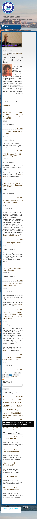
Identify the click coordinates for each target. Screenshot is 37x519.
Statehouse (5, 417)
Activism (6, 396)
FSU (16, 174)
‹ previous (9, 373)
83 (4, 376)
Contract (12, 399)
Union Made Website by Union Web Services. (10, 509)
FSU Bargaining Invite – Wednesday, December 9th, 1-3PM (12, 185)
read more (20, 128)
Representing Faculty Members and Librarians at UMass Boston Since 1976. (18, 20)
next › (12, 376)
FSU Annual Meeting (11, 476)
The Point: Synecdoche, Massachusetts (12, 269)
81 (14, 375)
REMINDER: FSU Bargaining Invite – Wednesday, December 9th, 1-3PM (12, 115)
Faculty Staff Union (11, 17)
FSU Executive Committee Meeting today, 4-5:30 (12, 155)
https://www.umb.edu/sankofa (10, 235)
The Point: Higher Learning (12, 243)
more (21, 501)
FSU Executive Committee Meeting (12, 437)
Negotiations (17, 413)
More (21, 419)
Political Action (6, 415)
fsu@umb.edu (16, 53)
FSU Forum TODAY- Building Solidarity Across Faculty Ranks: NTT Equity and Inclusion (12, 315)
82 (17, 375)
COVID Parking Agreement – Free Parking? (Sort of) (12, 358)
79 (7, 375)
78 (4, 375)
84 (7, 376)
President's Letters (17, 415)
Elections (13, 402)
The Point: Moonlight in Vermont (12, 132)
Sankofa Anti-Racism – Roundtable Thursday (12, 201)
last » (16, 376)
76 (15, 373)
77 (19, 373)
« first (4, 373)
